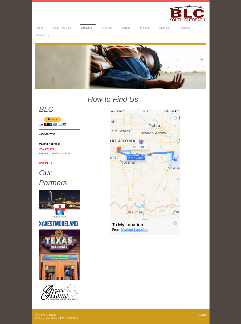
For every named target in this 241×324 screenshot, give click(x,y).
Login (202, 314)
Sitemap (51, 314)
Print (40, 314)
